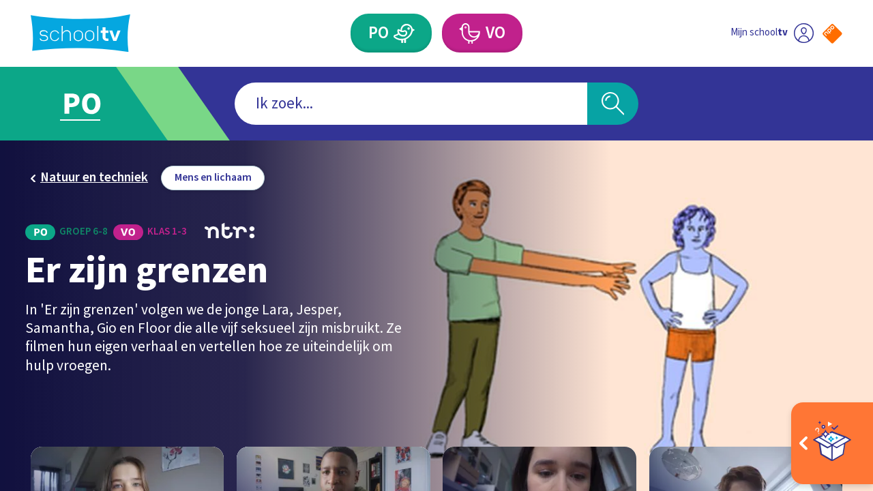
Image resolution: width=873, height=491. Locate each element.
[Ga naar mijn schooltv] (772, 33)
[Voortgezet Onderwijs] (482, 33)
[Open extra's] (832, 443)
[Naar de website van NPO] (832, 33)
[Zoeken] (612, 104)
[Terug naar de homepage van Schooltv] (80, 33)
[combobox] (411, 104)
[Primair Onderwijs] (391, 33)
